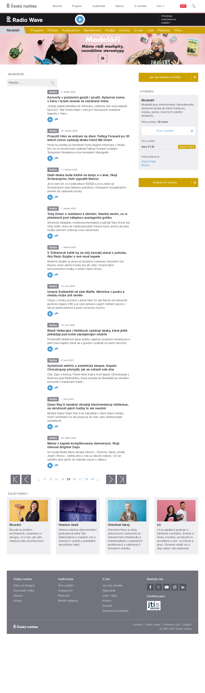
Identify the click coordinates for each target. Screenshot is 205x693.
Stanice (120, 6)
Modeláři (147, 130)
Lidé (150, 30)
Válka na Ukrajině (24, 585)
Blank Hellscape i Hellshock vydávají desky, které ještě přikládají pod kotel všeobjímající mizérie (87, 332)
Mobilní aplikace (68, 600)
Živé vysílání (65, 585)
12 (50, 479)
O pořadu (147, 91)
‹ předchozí (26, 479)
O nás (138, 30)
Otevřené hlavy (119, 525)
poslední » (121, 479)
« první (15, 479)
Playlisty (164, 30)
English (187, 624)
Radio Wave (186, 177)
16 (74, 479)
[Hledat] (193, 6)
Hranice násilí (68, 525)
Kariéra (106, 600)
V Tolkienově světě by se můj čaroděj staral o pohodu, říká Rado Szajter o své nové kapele (87, 254)
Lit (159, 525)
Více (179, 30)
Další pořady (18, 493)
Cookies (137, 624)
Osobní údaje (152, 624)
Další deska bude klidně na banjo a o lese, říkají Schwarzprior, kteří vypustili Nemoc (82, 177)
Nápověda (108, 590)
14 (62, 479)
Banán (145, 195)
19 (92, 479)
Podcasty (64, 595)
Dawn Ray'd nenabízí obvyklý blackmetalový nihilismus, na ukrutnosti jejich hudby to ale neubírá (88, 406)
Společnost (92, 30)
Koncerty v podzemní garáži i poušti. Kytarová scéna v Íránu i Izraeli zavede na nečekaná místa (85, 99)
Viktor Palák (148, 192)
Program (77, 6)
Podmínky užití (171, 624)
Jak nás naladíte (112, 585)
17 (80, 479)
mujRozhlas (98, 6)
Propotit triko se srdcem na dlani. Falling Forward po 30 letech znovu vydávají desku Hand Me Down (88, 138)
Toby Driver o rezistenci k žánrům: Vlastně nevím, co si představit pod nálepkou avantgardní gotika (87, 215)
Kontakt (107, 605)
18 (86, 479)
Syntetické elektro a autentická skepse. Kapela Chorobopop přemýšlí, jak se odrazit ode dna (81, 367)
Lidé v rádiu (109, 595)
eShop (18, 600)
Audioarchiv (168, 19)
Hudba (110, 30)
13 (56, 479)
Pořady (53, 30)
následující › (111, 479)
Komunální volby (24, 590)
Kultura (124, 30)
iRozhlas (57, 6)
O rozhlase (140, 6)
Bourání (15, 525)
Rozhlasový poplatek (115, 610)
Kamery (165, 23)
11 (44, 479)
